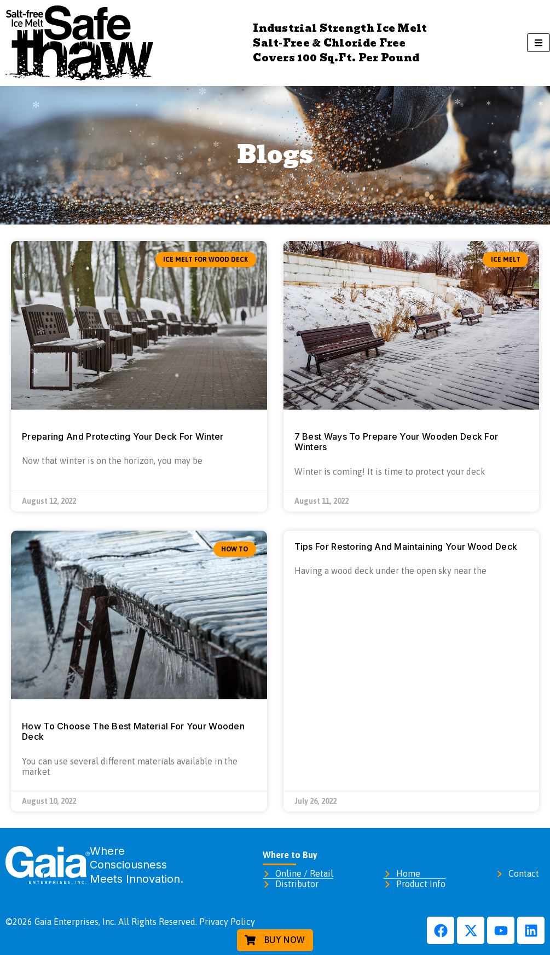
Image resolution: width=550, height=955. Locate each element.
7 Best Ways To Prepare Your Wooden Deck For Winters (396, 441)
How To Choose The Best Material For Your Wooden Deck (133, 731)
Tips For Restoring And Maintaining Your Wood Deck (406, 546)
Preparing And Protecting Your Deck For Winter (123, 436)
